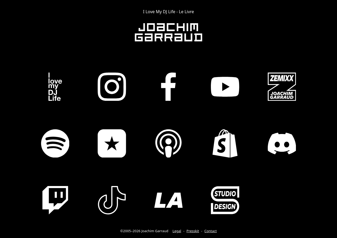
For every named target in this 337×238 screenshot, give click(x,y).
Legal (176, 231)
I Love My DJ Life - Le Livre (168, 12)
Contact (210, 231)
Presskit (192, 231)
